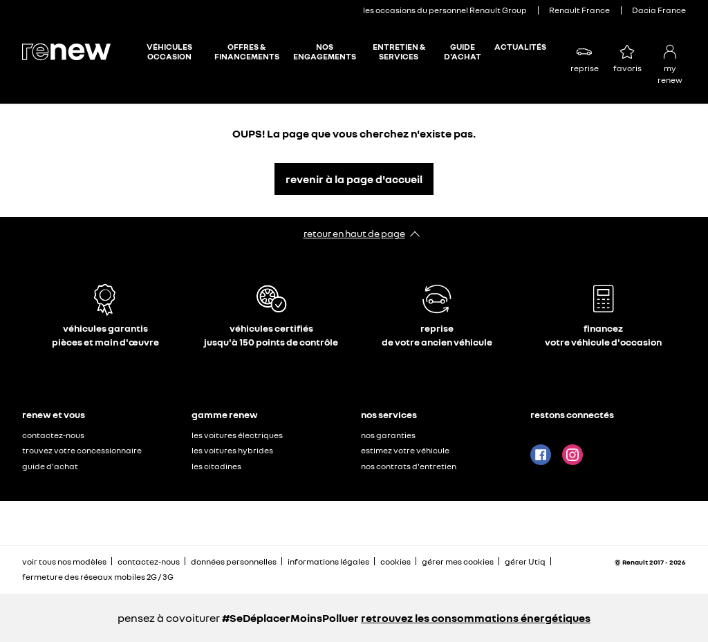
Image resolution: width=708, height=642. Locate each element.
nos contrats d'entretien (408, 466)
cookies (395, 561)
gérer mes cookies (458, 562)
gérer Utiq (525, 561)
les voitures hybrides (232, 450)
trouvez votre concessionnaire (82, 450)
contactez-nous (53, 435)
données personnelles (234, 561)
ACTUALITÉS (520, 47)
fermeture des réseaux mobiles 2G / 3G (98, 577)
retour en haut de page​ (354, 233)
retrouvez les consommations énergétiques (475, 618)
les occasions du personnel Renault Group (445, 10)
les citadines (216, 466)
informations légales (328, 561)
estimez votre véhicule (405, 450)
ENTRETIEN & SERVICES (399, 52)
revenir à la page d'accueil (354, 179)
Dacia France (659, 10)
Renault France (579, 10)
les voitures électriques (237, 435)
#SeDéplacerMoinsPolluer (290, 618)
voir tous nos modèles (64, 561)
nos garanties (388, 435)
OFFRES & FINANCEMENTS (246, 52)
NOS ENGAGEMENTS (324, 52)
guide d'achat (50, 466)
